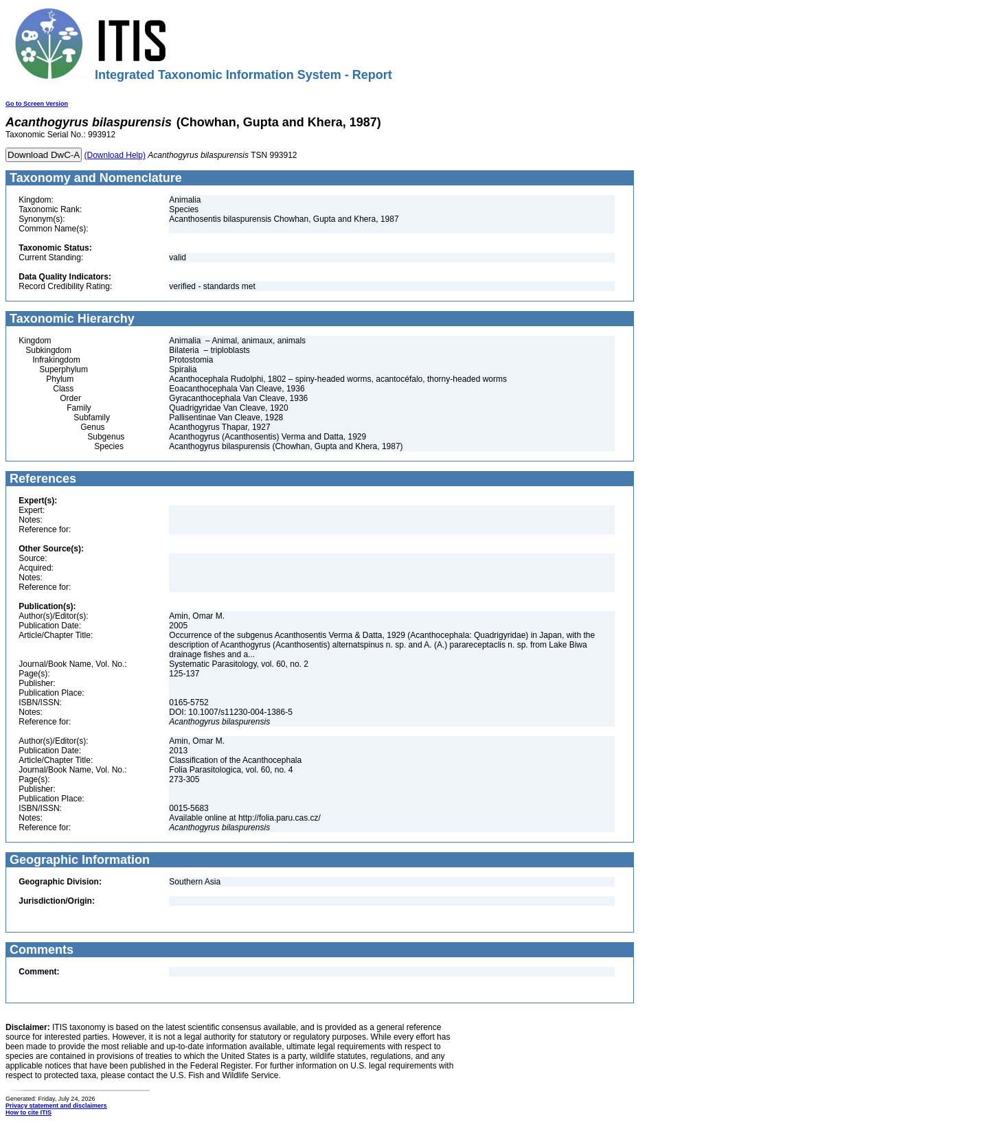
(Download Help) (115, 155)
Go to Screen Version (36, 103)
